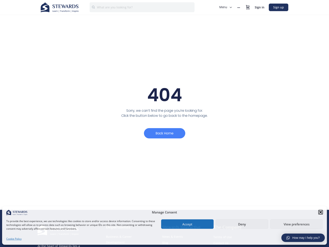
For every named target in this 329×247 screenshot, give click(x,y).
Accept (187, 224)
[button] (321, 212)
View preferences (296, 224)
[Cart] (248, 7)
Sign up (278, 7)
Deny (242, 224)
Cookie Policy (14, 238)
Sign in (259, 7)
